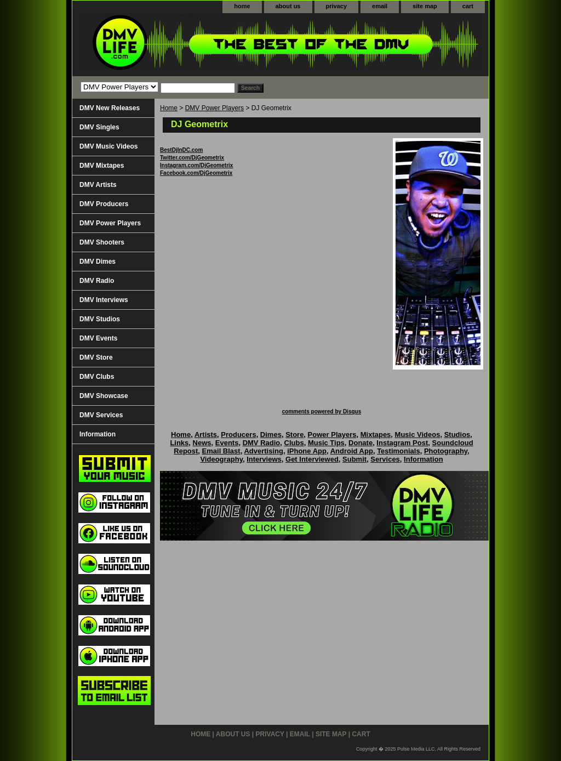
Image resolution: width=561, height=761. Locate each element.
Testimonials (398, 451)
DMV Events (98, 338)
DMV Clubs (96, 376)
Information (97, 434)
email (379, 6)
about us (288, 6)
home (242, 6)
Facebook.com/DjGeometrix (196, 173)
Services (385, 459)
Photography (445, 451)
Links (179, 443)
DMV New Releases (109, 108)
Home (169, 108)
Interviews (264, 459)
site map (425, 6)
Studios (457, 434)
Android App (351, 451)
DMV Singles (99, 127)
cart (467, 6)
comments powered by (321, 411)
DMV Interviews (103, 300)
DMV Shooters (101, 242)
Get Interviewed (312, 459)
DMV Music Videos (108, 146)
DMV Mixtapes (101, 165)
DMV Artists (98, 185)
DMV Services (101, 415)
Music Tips (326, 443)
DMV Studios (99, 319)
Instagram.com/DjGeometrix (196, 165)
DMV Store (96, 357)
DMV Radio (96, 281)
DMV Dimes (97, 261)
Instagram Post (402, 443)
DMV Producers (103, 204)
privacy (336, 6)
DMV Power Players (214, 108)
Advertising (263, 451)
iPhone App (307, 451)
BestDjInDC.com (181, 150)
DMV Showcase (103, 396)
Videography (221, 459)
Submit (354, 459)
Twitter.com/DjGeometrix (192, 158)
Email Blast (221, 451)
